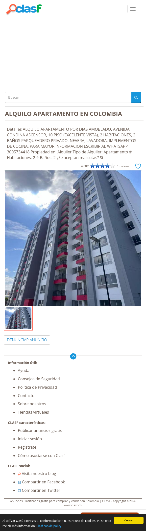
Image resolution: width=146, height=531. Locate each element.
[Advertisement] (73, 52)
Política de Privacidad (37, 387)
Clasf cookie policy (48, 526)
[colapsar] (132, 9)
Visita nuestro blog (37, 473)
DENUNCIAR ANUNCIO (27, 340)
